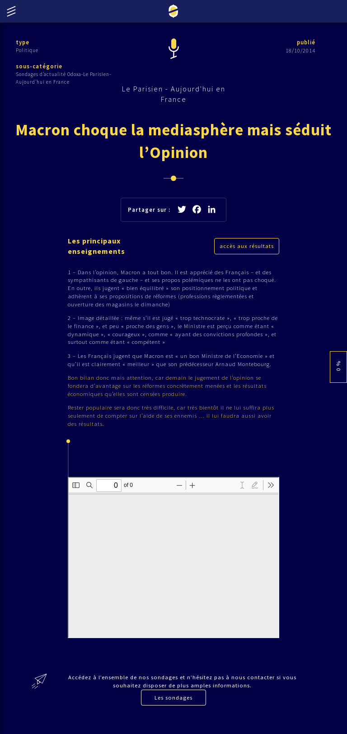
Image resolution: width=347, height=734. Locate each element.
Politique (27, 50)
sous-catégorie (39, 67)
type (23, 42)
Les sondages (173, 707)
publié (305, 42)
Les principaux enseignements (98, 250)
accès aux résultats (247, 249)
